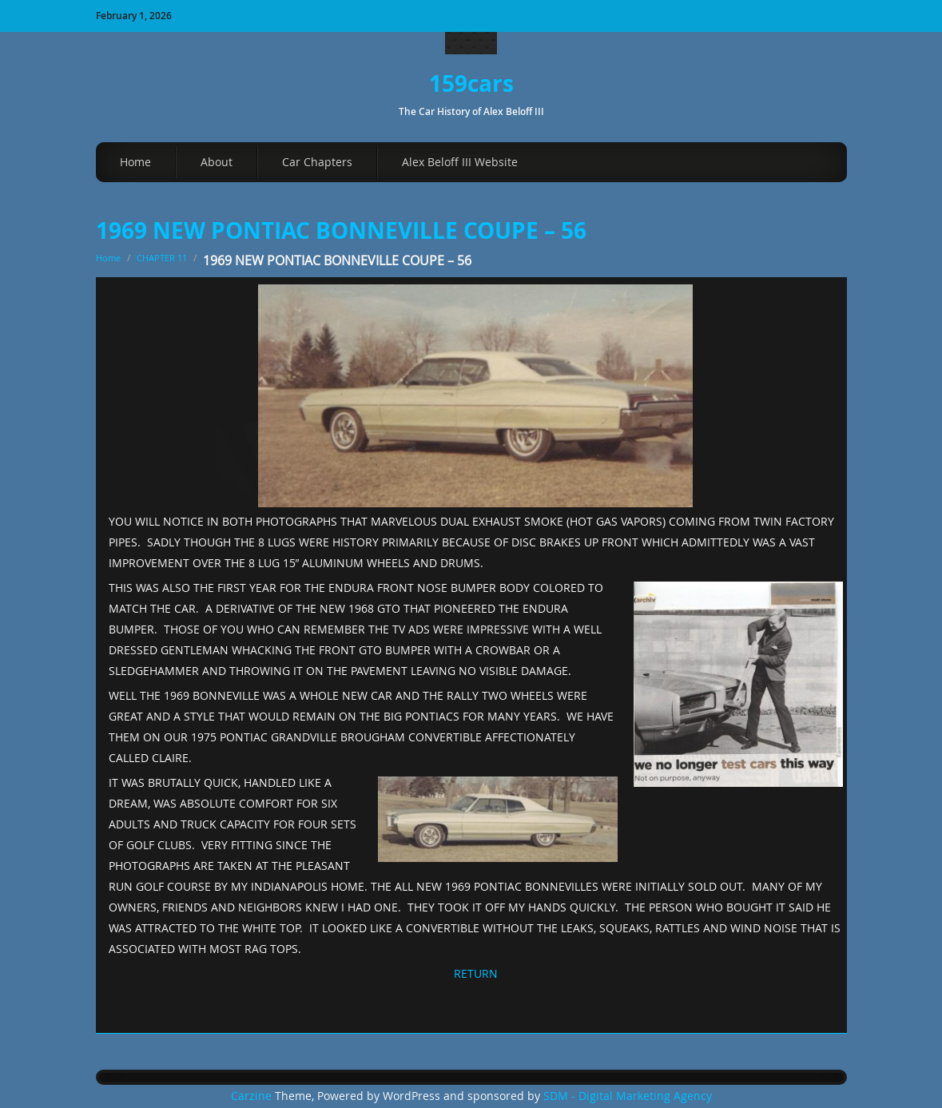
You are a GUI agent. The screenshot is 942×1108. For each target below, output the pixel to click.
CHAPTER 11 (162, 258)
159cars (471, 83)
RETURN (476, 973)
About (217, 161)
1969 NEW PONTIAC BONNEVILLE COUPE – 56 (341, 230)
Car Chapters (317, 161)
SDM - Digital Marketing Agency (627, 1096)
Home (135, 161)
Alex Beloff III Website (460, 161)
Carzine (253, 1096)
